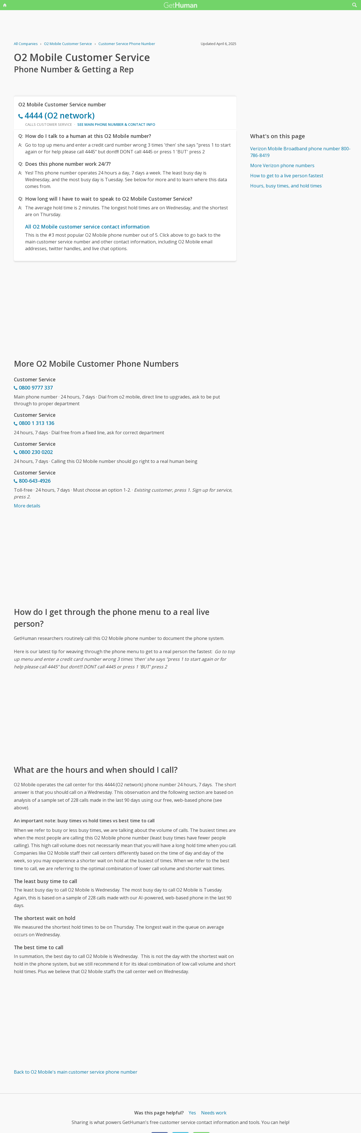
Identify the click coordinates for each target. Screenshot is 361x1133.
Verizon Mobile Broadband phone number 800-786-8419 (300, 151)
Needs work (213, 1113)
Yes (192, 1113)
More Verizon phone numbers (282, 165)
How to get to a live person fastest (286, 176)
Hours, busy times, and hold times (286, 186)
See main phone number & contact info (116, 124)
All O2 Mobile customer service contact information (87, 226)
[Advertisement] (125, 309)
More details (27, 506)
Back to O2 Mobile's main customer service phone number (75, 1072)
